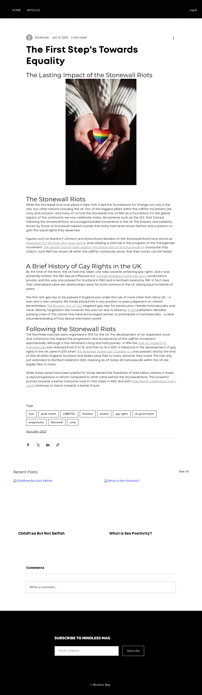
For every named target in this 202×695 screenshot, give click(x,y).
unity (73, 422)
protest (104, 413)
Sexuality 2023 (36, 432)
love (31, 413)
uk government (144, 413)
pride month (48, 413)
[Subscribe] (133, 651)
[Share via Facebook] (28, 445)
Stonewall (57, 422)
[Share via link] (58, 445)
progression (36, 422)
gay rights (122, 413)
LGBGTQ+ (69, 413)
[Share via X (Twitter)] (38, 445)
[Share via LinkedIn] (48, 445)
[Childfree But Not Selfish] (55, 503)
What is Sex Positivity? (130, 533)
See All (184, 471)
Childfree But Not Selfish (41, 533)
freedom (87, 413)
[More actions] (173, 37)
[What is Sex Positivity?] (146, 503)
